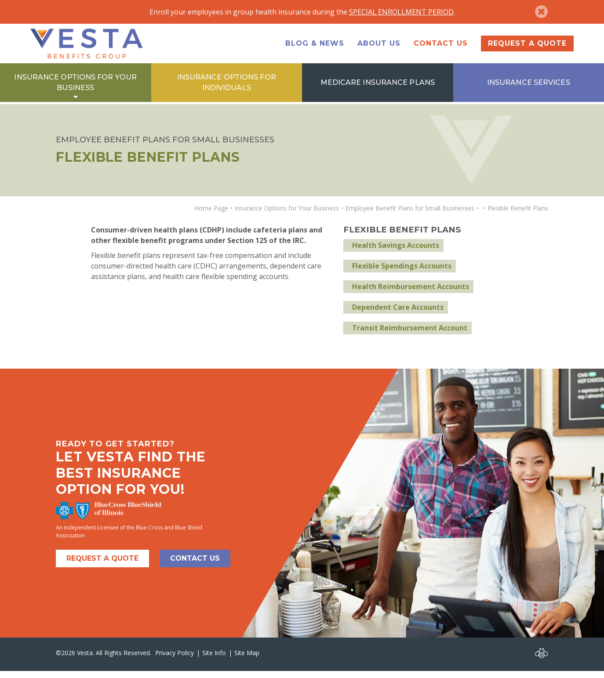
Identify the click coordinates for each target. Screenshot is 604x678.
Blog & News (314, 48)
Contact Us (441, 48)
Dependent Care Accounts (398, 314)
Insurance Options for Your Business (75, 92)
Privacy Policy (174, 659)
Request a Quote (527, 48)
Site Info (214, 659)
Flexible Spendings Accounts (401, 273)
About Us (378, 48)
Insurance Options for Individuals (226, 92)
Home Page (211, 214)
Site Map (246, 659)
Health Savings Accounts (395, 252)
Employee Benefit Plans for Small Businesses (410, 214)
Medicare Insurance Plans (377, 92)
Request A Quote (102, 565)
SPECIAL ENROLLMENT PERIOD (401, 12)
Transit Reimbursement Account (409, 335)
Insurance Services (528, 92)
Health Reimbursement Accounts (410, 293)
